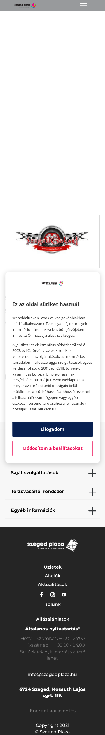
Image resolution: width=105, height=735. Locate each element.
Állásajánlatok (52, 619)
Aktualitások (52, 584)
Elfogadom (52, 429)
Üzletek (53, 567)
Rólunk (52, 604)
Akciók (52, 575)
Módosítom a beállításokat (52, 448)
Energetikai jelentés (53, 710)
